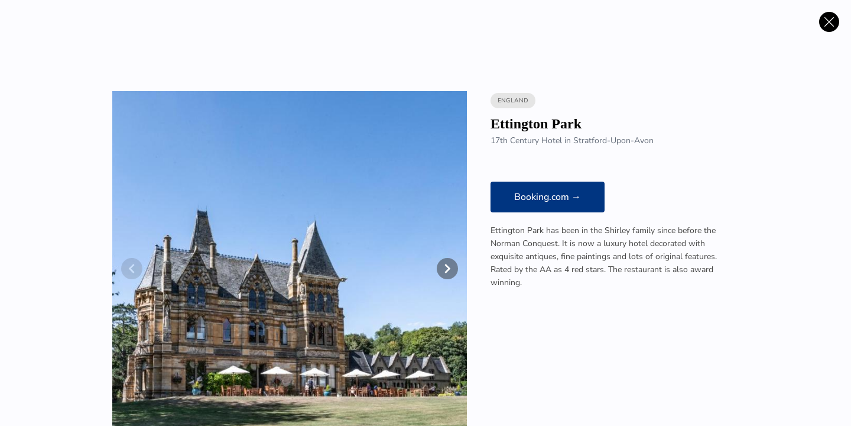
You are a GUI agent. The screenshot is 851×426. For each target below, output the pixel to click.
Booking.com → (547, 197)
